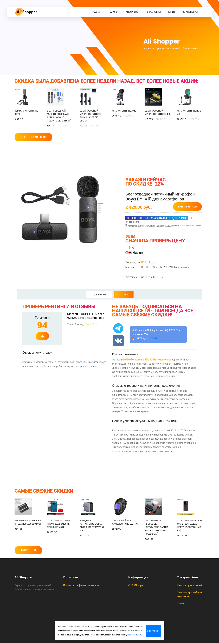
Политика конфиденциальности (81, 585)
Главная (96, 12)
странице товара (87, 366)
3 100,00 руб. (140, 262)
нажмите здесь (134, 635)
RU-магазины (153, 12)
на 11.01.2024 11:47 (144, 277)
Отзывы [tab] (124, 294)
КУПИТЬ (153, 338)
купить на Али (187, 206)
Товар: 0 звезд (82, 324)
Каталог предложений (190, 585)
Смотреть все (28, 550)
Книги (171, 12)
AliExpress (132, 12)
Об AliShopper (190, 12)
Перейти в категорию (33, 137)
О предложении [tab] (99, 294)
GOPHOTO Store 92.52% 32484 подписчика (157, 267)
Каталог (113, 12)
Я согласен (153, 630)
